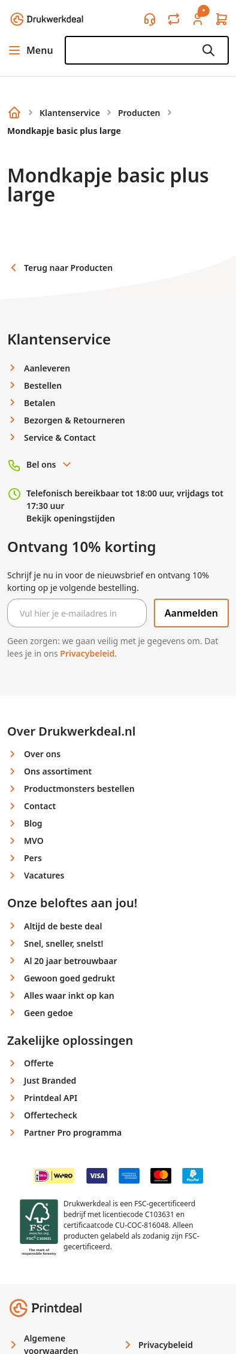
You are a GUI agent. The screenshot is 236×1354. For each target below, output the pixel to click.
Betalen (39, 402)
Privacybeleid (87, 653)
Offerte (39, 1063)
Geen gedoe (48, 1012)
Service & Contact (60, 437)
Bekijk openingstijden (70, 518)
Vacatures (44, 875)
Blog (33, 823)
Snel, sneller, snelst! (63, 943)
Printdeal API (50, 1097)
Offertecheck (50, 1115)
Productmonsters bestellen (79, 788)
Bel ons (49, 464)
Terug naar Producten (60, 267)
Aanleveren (47, 368)
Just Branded (50, 1080)
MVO (34, 840)
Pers (33, 858)
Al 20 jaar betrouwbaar (70, 960)
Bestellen (43, 385)
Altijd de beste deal (63, 926)
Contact (40, 806)
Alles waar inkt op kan (69, 995)
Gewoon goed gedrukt (69, 978)
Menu (30, 50)
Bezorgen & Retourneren (74, 420)
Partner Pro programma (73, 1132)
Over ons (42, 754)
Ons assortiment (58, 771)
